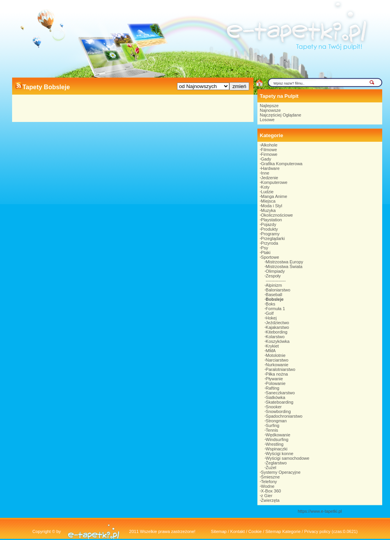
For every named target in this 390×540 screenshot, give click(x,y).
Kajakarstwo (277, 327)
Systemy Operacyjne (280, 472)
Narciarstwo (277, 360)
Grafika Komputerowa (281, 163)
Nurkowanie (277, 364)
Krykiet (272, 346)
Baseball (274, 294)
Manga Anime (274, 196)
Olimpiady (275, 271)
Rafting (272, 388)
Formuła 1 (275, 308)
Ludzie (267, 191)
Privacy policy (317, 531)
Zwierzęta (270, 500)
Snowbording (278, 411)
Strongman (276, 420)
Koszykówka (277, 341)
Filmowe (269, 149)
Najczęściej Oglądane (280, 115)
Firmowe (269, 154)
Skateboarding (279, 402)
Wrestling (275, 444)
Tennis (272, 430)
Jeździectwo (277, 322)
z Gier (266, 495)
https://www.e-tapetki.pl (320, 511)
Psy (264, 247)
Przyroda (269, 243)
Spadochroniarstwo (284, 416)
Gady (266, 159)
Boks (270, 304)
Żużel (271, 467)
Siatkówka (275, 397)
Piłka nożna (277, 374)
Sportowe (270, 257)
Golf (269, 313)
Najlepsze (269, 105)
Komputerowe (274, 182)
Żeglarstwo (276, 463)
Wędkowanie (278, 434)
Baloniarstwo (278, 290)
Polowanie (275, 383)
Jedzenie (269, 177)
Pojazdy (268, 224)
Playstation (271, 219)
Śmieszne (270, 477)
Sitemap (219, 531)
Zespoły (273, 276)
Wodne (268, 486)
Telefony (269, 481)
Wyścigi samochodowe (287, 458)
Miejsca (268, 201)
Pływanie (274, 378)
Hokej (271, 318)
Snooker (274, 406)
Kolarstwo (275, 336)
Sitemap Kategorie (283, 531)
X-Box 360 (271, 491)
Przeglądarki (273, 238)
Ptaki (265, 252)
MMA (271, 350)
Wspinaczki (276, 448)
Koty (265, 187)
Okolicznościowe (277, 215)
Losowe (267, 119)
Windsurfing (277, 439)
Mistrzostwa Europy (284, 261)
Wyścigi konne (279, 453)
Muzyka (268, 210)
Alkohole (269, 145)
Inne (265, 173)
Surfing (272, 425)
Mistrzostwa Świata (284, 266)
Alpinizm (274, 285)
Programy (270, 233)
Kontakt (237, 531)
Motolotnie (275, 355)
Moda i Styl (271, 205)
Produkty (269, 229)
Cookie (255, 531)
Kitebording (276, 332)
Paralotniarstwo (280, 369)
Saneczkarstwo (280, 392)
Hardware (270, 168)
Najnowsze (270, 110)
